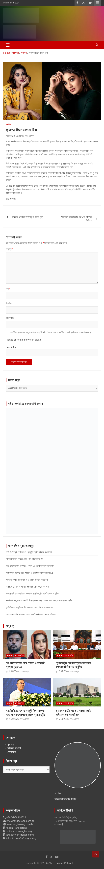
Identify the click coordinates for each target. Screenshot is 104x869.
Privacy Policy (63, 863)
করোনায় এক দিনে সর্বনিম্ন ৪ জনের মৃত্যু (27, 217)
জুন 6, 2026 (61, 719)
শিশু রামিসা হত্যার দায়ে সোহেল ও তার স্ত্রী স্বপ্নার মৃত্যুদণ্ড (29, 572)
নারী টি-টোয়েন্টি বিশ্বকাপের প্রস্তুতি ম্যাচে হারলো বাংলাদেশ (29, 552)
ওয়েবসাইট (10, 317)
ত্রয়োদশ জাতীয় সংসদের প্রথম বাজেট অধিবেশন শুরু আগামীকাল (31, 614)
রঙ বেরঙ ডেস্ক (28, 136)
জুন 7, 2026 (11, 671)
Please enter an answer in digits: (23, 339)
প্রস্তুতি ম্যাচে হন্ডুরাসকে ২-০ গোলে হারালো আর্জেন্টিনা (27, 579)
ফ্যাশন (8, 124)
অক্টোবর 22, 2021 (13, 136)
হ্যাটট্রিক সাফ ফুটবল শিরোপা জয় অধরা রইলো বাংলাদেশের (29, 607)
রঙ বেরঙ (49, 863)
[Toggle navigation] (7, 45)
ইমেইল (9, 303)
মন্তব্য (9, 249)
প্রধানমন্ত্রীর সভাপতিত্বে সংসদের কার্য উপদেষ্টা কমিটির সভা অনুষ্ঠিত (32, 593)
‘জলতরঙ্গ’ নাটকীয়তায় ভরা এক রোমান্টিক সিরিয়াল (76, 219)
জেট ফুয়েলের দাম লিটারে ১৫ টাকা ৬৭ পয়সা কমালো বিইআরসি (30, 566)
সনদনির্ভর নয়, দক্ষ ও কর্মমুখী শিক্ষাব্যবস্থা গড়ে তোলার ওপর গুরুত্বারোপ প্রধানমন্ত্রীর (39, 600)
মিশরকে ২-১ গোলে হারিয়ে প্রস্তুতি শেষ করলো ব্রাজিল (27, 586)
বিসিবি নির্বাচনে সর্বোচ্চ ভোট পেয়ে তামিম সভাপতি (24, 559)
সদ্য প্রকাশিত (19, 655)
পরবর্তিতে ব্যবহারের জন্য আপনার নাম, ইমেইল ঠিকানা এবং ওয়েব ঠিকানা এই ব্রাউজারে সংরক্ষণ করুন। (50, 332)
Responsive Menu (97, 3)
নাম (8, 288)
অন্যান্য (10, 626)
